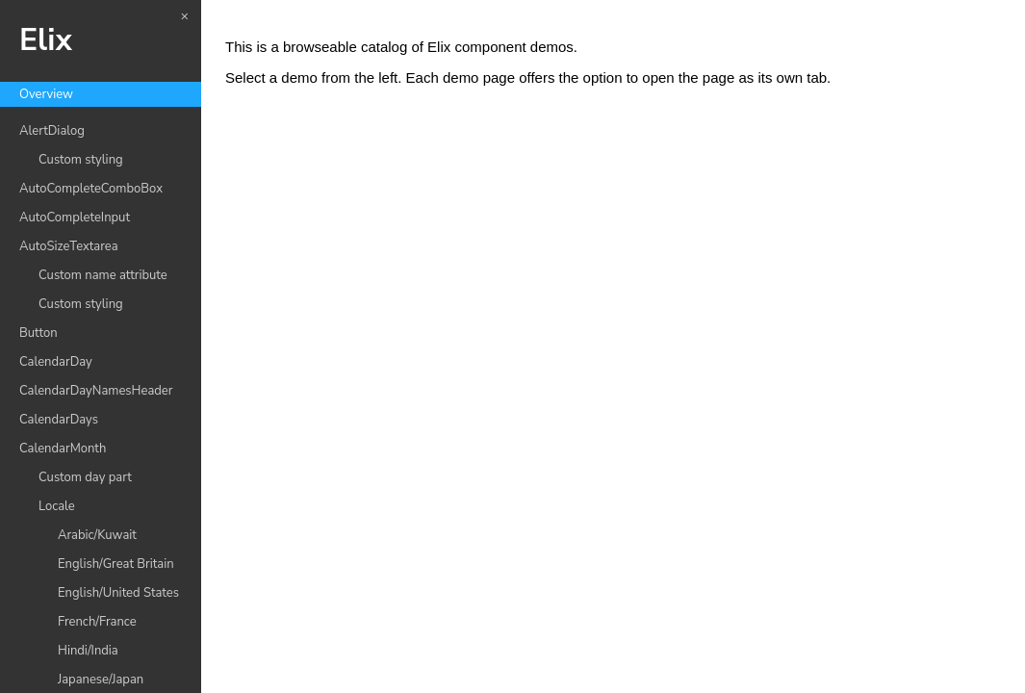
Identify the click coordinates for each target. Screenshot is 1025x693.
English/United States (118, 593)
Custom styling (80, 159)
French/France (97, 621)
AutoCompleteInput (74, 217)
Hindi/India (88, 650)
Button (38, 333)
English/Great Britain (116, 564)
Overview (46, 94)
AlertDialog (52, 131)
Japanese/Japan (100, 679)
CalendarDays (58, 419)
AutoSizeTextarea (68, 246)
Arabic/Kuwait (97, 535)
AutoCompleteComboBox (91, 188)
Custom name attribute (102, 275)
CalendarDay (55, 362)
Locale (56, 506)
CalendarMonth (62, 448)
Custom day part (85, 477)
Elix (45, 40)
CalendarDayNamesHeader (95, 390)
